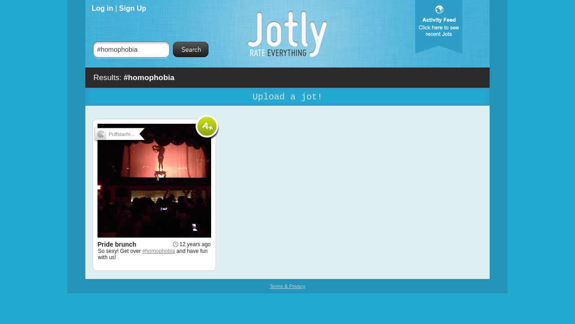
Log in (102, 8)
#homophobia (158, 251)
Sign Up (132, 8)
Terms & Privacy (287, 286)
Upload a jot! (287, 97)
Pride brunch (116, 244)
